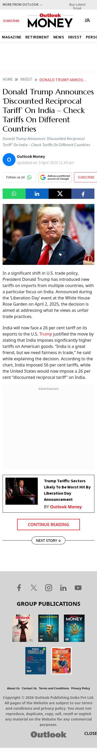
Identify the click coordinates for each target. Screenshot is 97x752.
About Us (13, 688)
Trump (46, 334)
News (58, 37)
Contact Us (29, 688)
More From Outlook (21, 4)
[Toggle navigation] (87, 20)
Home (8, 79)
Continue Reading (48, 524)
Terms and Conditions (54, 688)
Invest (75, 37)
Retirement (37, 37)
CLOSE (90, 733)
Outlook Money (66, 507)
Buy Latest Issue (77, 4)
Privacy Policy (80, 688)
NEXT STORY (48, 540)
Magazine (11, 37)
